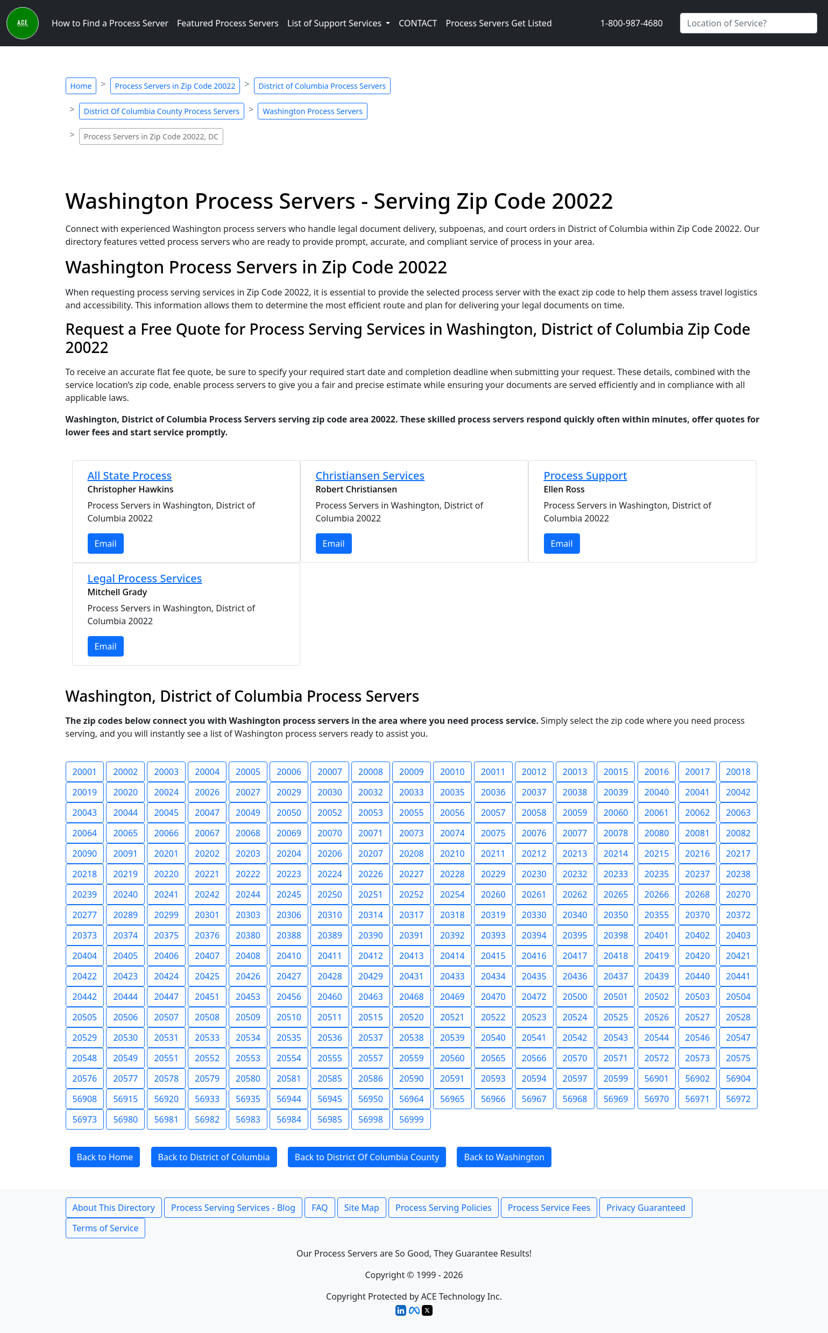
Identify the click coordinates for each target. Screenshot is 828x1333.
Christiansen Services (370, 475)
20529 (85, 1037)
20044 (125, 813)
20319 (493, 915)
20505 (85, 1017)
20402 (697, 935)
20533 (207, 1037)
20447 (166, 997)
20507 (166, 1017)
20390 (370, 935)
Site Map (361, 1208)
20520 (411, 1017)
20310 (329, 915)
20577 (125, 1078)
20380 (248, 935)
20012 (534, 772)
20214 (616, 853)
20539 (452, 1037)
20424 (166, 976)
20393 (493, 935)
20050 (289, 813)
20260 (493, 894)
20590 (411, 1078)
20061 (657, 813)
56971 (697, 1099)
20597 (575, 1078)
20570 (575, 1058)
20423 (125, 976)
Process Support (585, 475)
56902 (697, 1078)
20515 (370, 1017)
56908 (85, 1099)
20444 (125, 997)
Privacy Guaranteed (645, 1208)
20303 (248, 915)
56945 (329, 1099)
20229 (493, 874)
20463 (370, 997)
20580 (248, 1078)
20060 (616, 813)
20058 (534, 813)
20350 (616, 915)
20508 (207, 1017)
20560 (452, 1058)
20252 (411, 894)
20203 (248, 853)
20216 (697, 853)
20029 (289, 792)
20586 (370, 1078)
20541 (534, 1037)
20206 (329, 853)
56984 (289, 1119)
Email (106, 543)
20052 (329, 813)
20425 (207, 976)
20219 (125, 874)
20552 (207, 1058)
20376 (207, 935)
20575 (738, 1058)
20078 (616, 833)
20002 (125, 772)
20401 (657, 935)
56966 (493, 1099)
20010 (452, 772)
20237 (697, 874)
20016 (657, 772)
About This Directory (114, 1208)
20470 (493, 997)
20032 (370, 792)
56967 (534, 1099)
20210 (452, 853)
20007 (329, 772)
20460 (329, 997)
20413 (411, 956)
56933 (207, 1099)
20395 (575, 935)
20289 (125, 915)
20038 (575, 792)
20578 (166, 1078)
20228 (452, 874)
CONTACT (418, 23)
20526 (657, 1017)
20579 (207, 1078)
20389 (329, 935)
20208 (411, 853)
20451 (207, 997)
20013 (575, 772)
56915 (125, 1099)
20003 (166, 772)
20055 (411, 813)
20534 (248, 1037)
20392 (452, 935)
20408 (248, 956)
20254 (452, 894)
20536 (329, 1037)
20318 (452, 915)
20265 (616, 894)
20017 (697, 772)
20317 (411, 915)
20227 (411, 874)
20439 (657, 976)
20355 (657, 915)
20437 (616, 976)
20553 (248, 1058)
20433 (452, 976)
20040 (657, 792)
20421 (738, 956)
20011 (493, 772)
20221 (207, 874)
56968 (575, 1099)
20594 (534, 1078)
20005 (248, 772)
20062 (697, 813)
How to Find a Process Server (110, 23)
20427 (289, 976)
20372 (738, 915)
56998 (370, 1119)
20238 (738, 874)
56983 (248, 1119)
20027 (248, 792)
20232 (575, 874)
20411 (329, 956)
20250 (329, 894)
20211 (493, 853)
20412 (370, 956)
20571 (616, 1058)
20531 (166, 1037)
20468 (411, 997)
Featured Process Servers (228, 23)
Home (81, 86)
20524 (575, 1017)
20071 (370, 833)
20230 (534, 874)
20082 (738, 833)
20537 (370, 1037)
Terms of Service (106, 1228)
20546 (697, 1037)
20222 (248, 874)
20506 (125, 1017)
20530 (125, 1037)
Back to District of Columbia (214, 1157)
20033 (411, 792)
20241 (166, 894)
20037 (534, 792)
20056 (452, 813)
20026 (207, 792)
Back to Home (105, 1157)
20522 (493, 1017)
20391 (411, 935)
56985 (329, 1119)
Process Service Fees (549, 1208)
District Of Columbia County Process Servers (162, 111)
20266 (657, 894)
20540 (493, 1037)
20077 (575, 833)
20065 (125, 833)
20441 (738, 976)
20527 (697, 1017)
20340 (575, 915)
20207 (370, 853)
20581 (289, 1078)
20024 (166, 792)
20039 (616, 792)
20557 (370, 1058)
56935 (248, 1099)
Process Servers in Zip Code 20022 (175, 86)
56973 (85, 1119)
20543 (616, 1037)
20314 (370, 915)
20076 (534, 833)
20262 (575, 894)
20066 (166, 833)
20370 (697, 915)
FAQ (320, 1208)
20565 (493, 1058)
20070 (329, 833)
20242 (207, 894)
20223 (289, 874)
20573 (697, 1058)
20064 (85, 833)
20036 (493, 792)
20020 (125, 792)
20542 (575, 1037)
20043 (85, 813)
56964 (411, 1099)
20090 (85, 853)
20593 (493, 1078)
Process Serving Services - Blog (233, 1208)
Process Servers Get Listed (498, 23)
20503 (697, 997)
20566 (534, 1058)
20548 (85, 1058)
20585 (329, 1078)
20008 (370, 772)
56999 (411, 1119)
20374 (125, 935)
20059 (575, 813)
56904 (738, 1078)
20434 (493, 976)
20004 (207, 772)
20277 (85, 915)
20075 (493, 833)
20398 (616, 935)
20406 (166, 956)
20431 (411, 976)
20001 (85, 772)
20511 (329, 1017)
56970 (657, 1099)
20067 (207, 833)
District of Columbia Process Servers (322, 86)
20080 (657, 833)
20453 (248, 997)
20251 (370, 894)
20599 (616, 1078)
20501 (616, 997)
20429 (370, 976)
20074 (452, 833)
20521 (452, 1017)
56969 (616, 1099)
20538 (411, 1037)
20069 (289, 833)
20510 (289, 1017)
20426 (248, 976)
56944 (289, 1099)
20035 (452, 792)
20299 (166, 915)
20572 (657, 1058)
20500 (575, 997)
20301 (207, 915)
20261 (534, 894)
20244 (248, 894)
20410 (289, 956)
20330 (534, 915)
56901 (657, 1078)
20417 (575, 956)
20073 (411, 833)
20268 (697, 894)
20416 (534, 956)
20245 (289, 894)
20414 (452, 956)
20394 (534, 935)
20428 (329, 976)
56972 (738, 1099)
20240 (125, 894)
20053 (370, 813)
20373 (85, 935)
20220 (166, 874)
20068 (248, 833)
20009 (411, 772)
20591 (452, 1078)
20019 (85, 792)
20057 (493, 813)
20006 (289, 772)
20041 (697, 792)
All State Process (130, 475)
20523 (534, 1017)
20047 (207, 813)
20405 (125, 956)
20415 (493, 956)
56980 (125, 1119)
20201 (166, 853)
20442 (85, 997)
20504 (738, 997)
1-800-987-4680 (631, 23)
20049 (248, 813)
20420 (697, 956)
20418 (616, 956)
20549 (125, 1058)
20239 (85, 894)
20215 (657, 853)
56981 (166, 1119)
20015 (616, 772)
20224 (329, 874)
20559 (411, 1058)
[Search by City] (748, 23)
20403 (738, 935)
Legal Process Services (145, 578)
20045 (166, 813)
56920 (166, 1099)
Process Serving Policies (443, 1208)
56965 (452, 1099)
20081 (697, 833)
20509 (248, 1017)
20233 (616, 874)
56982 (207, 1119)
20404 (85, 956)
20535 (289, 1037)
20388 (289, 935)
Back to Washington (504, 1157)
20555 (329, 1058)
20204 (289, 853)
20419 (657, 956)
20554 (289, 1058)
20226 (370, 874)
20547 (738, 1037)
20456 (289, 997)
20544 (657, 1037)
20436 (575, 976)
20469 (452, 997)
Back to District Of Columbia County (367, 1157)
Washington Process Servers (313, 111)
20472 (534, 997)
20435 (534, 976)
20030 (329, 792)
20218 (85, 874)
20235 (657, 874)
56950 (370, 1099)
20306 (289, 915)
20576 (85, 1078)
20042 (738, 792)
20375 (166, 935)
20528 (738, 1017)
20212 (534, 853)
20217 (738, 853)
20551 (166, 1058)
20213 (575, 853)
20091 (125, 853)
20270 (738, 894)
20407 (207, 956)
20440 (697, 976)
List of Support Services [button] (335, 23)
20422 (85, 976)
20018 (738, 772)
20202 (207, 853)
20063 (738, 813)
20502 (657, 997)
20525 (616, 1017)
